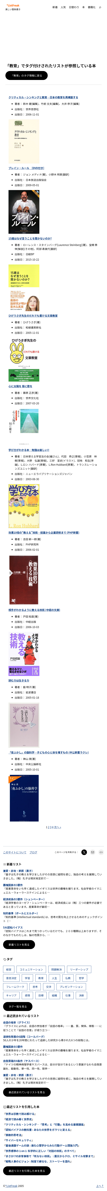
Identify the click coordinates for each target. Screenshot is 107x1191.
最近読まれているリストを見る (27, 1092)
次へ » (57, 827)
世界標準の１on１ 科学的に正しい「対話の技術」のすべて (40, 1151)
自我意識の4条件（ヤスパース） (22, 1060)
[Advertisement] (53, 38)
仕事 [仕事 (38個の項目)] (68, 995)
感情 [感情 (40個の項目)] (27, 995)
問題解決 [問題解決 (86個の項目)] (56, 969)
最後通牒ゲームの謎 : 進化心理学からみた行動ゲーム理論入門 (42, 1145)
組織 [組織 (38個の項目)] (54, 995)
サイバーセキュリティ (18, 1140)
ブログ (33, 852)
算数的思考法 (13, 1135)
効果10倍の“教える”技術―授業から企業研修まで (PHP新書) (43, 532)
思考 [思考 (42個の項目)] (35, 987)
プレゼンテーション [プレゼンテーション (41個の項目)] (71, 987)
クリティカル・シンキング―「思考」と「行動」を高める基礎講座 (45, 1124)
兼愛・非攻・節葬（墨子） (18, 870)
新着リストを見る (19, 944)
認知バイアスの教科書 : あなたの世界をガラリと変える (38, 1130)
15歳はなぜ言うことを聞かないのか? (30, 238)
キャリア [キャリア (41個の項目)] (11, 995)
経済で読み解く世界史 (19, 1119)
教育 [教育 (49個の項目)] (41, 978)
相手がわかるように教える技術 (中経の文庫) (34, 610)
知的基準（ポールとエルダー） (21, 913)
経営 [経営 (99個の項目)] (8, 969)
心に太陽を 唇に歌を (20, 386)
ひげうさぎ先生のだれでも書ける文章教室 (33, 315)
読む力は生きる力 (18, 680)
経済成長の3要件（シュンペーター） (24, 899)
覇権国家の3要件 (13, 885)
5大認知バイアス (13, 927)
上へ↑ (100, 1186)
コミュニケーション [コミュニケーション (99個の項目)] (31, 969)
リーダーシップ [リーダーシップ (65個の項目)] (79, 969)
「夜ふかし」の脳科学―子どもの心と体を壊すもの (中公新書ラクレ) (48, 752)
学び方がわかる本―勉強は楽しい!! (28, 450)
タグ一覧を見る (18, 1006)
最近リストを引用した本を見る (27, 1171)
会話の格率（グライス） (17, 1022)
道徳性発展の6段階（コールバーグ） (24, 1036)
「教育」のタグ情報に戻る (26, 75)
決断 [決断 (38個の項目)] (81, 995)
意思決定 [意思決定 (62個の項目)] (11, 978)
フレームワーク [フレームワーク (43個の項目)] (15, 987)
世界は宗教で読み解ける (20, 1114)
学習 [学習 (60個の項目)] (27, 978)
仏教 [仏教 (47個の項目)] (68, 978)
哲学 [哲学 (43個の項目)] (81, 978)
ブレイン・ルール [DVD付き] (26, 168)
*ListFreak (13, 5)
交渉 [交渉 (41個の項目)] (48, 987)
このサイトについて (14, 852)
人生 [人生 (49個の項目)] (54, 978)
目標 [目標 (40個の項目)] (41, 995)
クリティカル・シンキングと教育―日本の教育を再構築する (43, 97)
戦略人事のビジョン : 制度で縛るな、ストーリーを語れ (38, 1161)
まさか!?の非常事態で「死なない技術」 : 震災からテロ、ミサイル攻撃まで (49, 1156)
